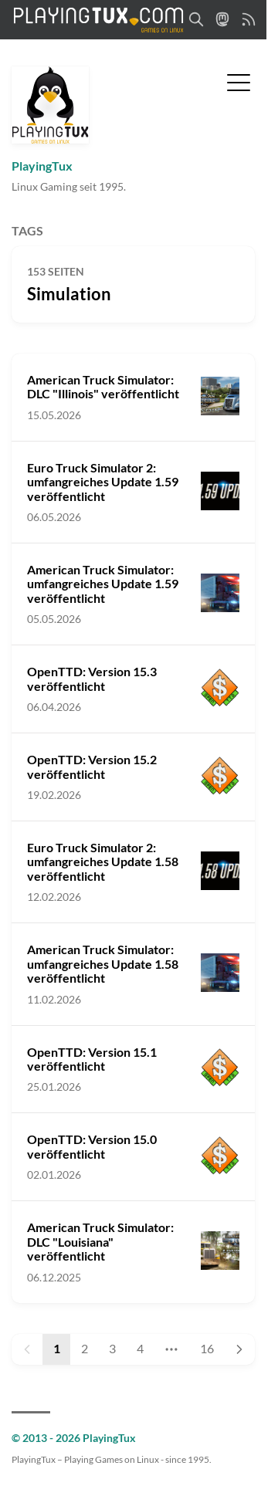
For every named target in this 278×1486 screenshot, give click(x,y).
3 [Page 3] (112, 1348)
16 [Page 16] (207, 1348)
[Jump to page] (172, 1349)
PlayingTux (42, 165)
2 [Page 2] (84, 1348)
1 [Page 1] (56, 1348)
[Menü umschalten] (238, 81)
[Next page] (239, 1349)
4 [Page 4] (140, 1348)
